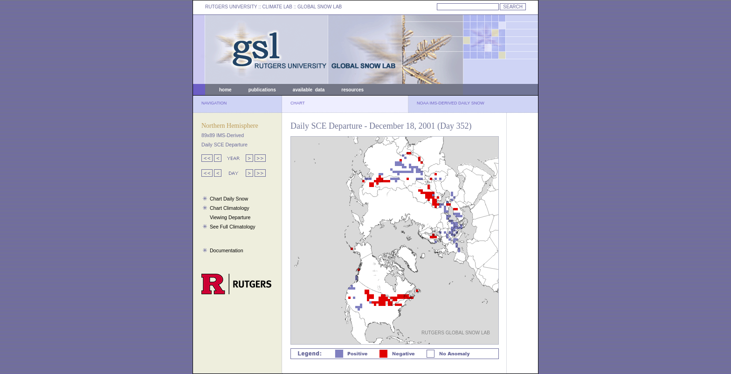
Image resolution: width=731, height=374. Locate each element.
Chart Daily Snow (229, 198)
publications (262, 89)
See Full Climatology (232, 226)
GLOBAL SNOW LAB (319, 6)
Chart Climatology (229, 208)
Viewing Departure (230, 217)
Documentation (226, 250)
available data (308, 89)
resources (352, 89)
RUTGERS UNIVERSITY (231, 6)
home (225, 89)
